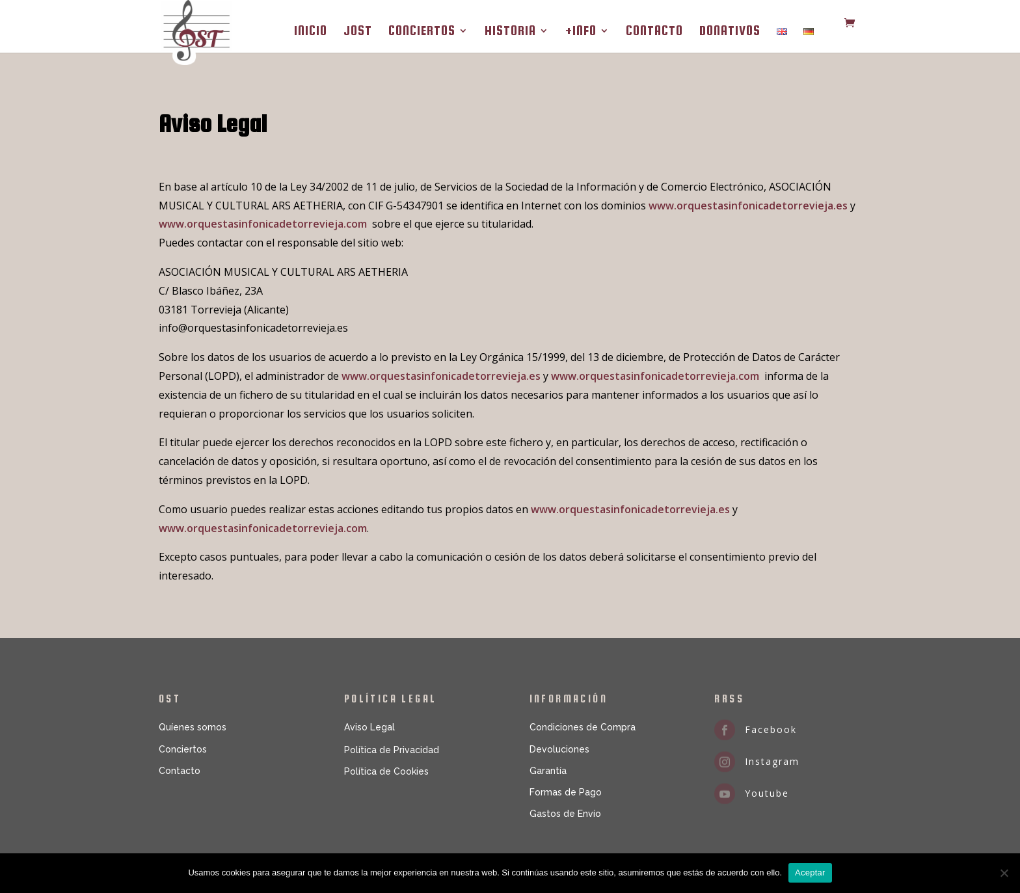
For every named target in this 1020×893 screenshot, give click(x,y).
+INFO (581, 32)
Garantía (548, 771)
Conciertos (183, 749)
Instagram (772, 761)
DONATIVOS (729, 32)
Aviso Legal (369, 727)
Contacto (179, 771)
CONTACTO (654, 32)
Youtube (767, 793)
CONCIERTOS (421, 32)
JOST (357, 32)
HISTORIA (510, 32)
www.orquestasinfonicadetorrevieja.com (263, 224)
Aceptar (810, 872)
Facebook (771, 729)
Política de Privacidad (391, 750)
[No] (1003, 872)
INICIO (310, 32)
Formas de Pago (566, 792)
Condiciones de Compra (583, 727)
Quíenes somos (192, 727)
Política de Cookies (386, 771)
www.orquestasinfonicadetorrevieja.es (748, 205)
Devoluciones (559, 749)
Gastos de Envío (565, 813)
